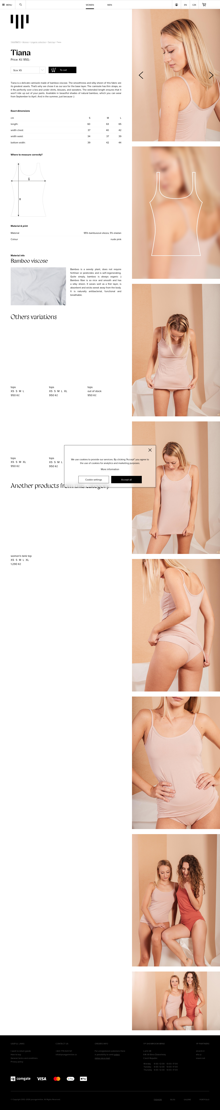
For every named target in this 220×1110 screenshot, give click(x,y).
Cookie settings (93, 479)
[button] (211, 75)
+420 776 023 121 (64, 1051)
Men (109, 4)
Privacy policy (17, 1061)
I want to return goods (21, 1051)
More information (110, 469)
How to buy (16, 1054)
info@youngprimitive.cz (66, 1054)
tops (13, 387)
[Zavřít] (150, 450)
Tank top (51, 42)
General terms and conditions (24, 1058)
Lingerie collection (38, 42)
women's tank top (21, 556)
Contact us (62, 1043)
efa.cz (199, 1054)
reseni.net (200, 1058)
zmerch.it (200, 1051)
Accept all (126, 479)
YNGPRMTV (16, 42)
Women (25, 42)
